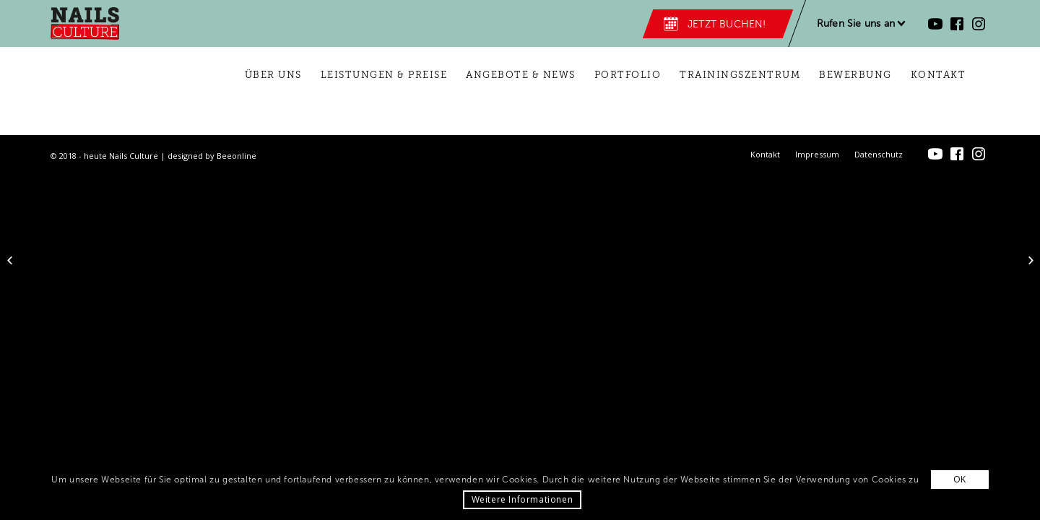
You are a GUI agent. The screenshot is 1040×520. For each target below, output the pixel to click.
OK (959, 479)
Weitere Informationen (522, 499)
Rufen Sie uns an (856, 23)
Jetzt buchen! (727, 24)
